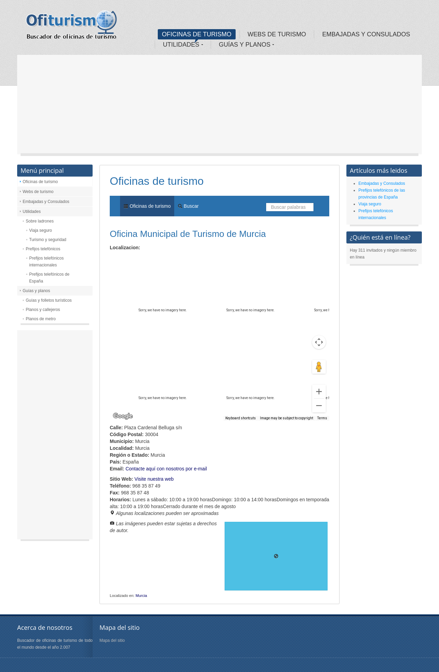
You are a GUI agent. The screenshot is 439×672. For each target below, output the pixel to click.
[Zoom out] (319, 405)
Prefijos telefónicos (43, 249)
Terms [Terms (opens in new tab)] (322, 418)
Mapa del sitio (112, 640)
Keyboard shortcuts (240, 418)
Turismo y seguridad (47, 239)
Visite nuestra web (154, 479)
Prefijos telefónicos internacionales (46, 261)
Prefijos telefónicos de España (49, 278)
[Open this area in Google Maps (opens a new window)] (122, 416)
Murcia (141, 595)
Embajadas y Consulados (46, 201)
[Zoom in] (319, 391)
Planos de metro (41, 318)
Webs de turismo (38, 191)
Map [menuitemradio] (125, 259)
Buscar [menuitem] (188, 206)
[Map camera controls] (319, 342)
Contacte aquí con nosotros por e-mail (166, 468)
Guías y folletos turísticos (49, 300)
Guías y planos (36, 290)
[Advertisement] (219, 106)
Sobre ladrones (40, 221)
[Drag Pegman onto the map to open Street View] (319, 367)
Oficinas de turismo (40, 181)
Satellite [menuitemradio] (153, 259)
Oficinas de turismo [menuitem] (147, 206)
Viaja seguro (40, 230)
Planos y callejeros (43, 309)
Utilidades (32, 211)
